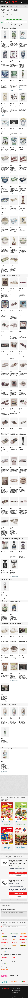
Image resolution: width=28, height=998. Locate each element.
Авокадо (23, 945)
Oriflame (14, 975)
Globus (14, 939)
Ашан (14, 942)
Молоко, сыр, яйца (8, 25)
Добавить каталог (16, 990)
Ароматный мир (4, 945)
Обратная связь (16, 988)
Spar (23, 939)
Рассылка (15, 992)
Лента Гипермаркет (14, 936)
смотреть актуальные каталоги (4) (14, 18)
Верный (4, 939)
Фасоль (14, 945)
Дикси (23, 933)
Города (14, 996)
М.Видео (14, 957)
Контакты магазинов (17, 994)
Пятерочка (4, 933)
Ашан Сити (9, 6)
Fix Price (4, 963)
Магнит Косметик (4, 975)
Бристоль (4, 942)
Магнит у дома (23, 936)
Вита (14, 981)
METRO (4, 936)
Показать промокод (18, 872)
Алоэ (23, 981)
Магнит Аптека (4, 981)
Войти (25, 6)
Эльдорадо (4, 957)
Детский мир (4, 951)
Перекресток (14, 933)
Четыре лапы (4, 969)
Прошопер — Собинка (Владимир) (9, 2)
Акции (4, 6)
